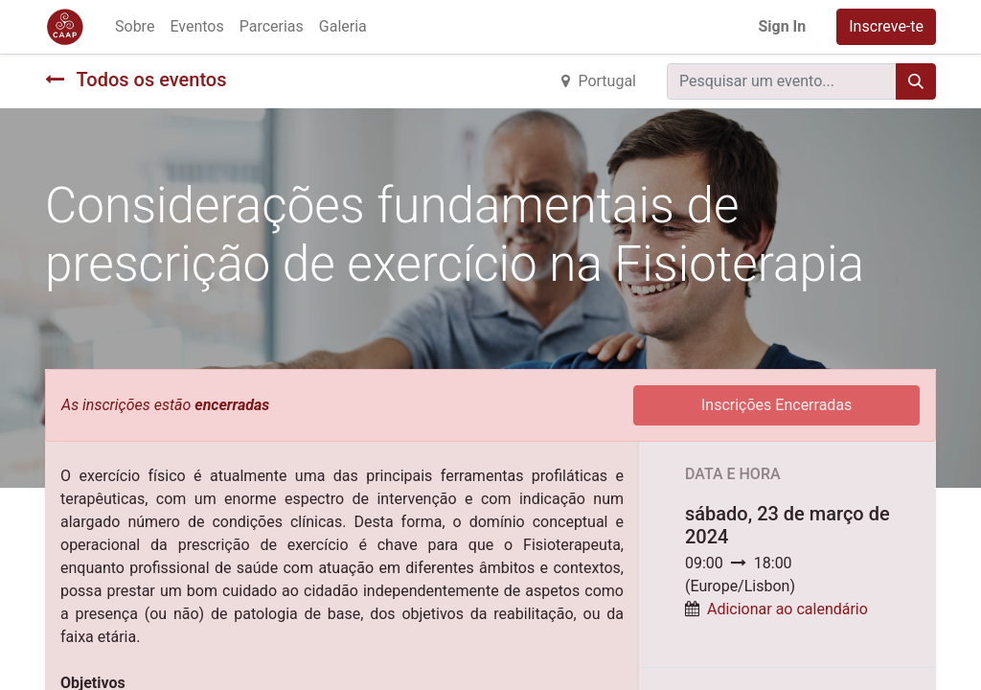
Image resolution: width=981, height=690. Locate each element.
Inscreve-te (886, 26)
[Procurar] (916, 81)
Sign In (782, 26)
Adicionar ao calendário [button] (787, 609)
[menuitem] (134, 27)
